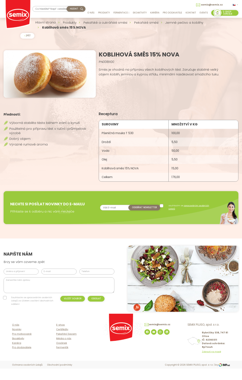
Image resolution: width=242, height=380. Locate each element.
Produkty (104, 12)
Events (204, 12)
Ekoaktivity (140, 12)
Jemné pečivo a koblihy (184, 22)
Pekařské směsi (146, 22)
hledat (74, 8)
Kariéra (154, 12)
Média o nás (63, 350)
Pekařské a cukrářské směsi (105, 22)
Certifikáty (62, 341)
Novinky (16, 341)
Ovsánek (61, 354)
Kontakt (191, 12)
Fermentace (121, 12)
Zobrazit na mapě (211, 363)
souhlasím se (189, 215)
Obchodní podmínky (59, 376)
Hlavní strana (45, 22)
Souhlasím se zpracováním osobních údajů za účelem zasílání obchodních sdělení (32, 309)
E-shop (60, 336)
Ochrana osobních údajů (27, 376)
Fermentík (62, 359)
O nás (91, 12)
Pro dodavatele (172, 12)
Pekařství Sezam (66, 345)
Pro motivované (22, 345)
